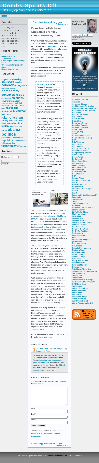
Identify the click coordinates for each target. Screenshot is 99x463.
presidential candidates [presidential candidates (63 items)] (12, 138)
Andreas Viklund (74, 459)
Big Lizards (77, 117)
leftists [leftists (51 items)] (20, 121)
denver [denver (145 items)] (6, 94)
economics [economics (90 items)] (18, 95)
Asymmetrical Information (83, 110)
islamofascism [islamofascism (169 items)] (12, 117)
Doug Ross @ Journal (81, 153)
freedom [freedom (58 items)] (12, 103)
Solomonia (76, 267)
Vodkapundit (77, 286)
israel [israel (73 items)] (4, 120)
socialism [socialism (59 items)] (21, 140)
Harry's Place (78, 178)
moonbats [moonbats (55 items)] (14, 126)
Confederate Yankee (81, 136)
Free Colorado (78, 165)
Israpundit (76, 197)
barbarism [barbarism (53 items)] (14, 80)
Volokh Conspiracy (80, 288)
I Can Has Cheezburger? (82, 189)
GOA (74, 176)
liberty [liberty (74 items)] (4, 123)
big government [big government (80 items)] (11, 80)
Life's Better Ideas (80, 212)
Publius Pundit (78, 252)
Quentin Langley (79, 256)
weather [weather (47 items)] (23, 146)
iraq (49, 360)
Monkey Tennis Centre (82, 222)
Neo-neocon (77, 227)
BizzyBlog (76, 121)
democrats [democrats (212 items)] (10, 91)
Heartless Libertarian (81, 180)
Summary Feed (59, 349)
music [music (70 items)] (4, 130)
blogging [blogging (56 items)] (18, 82)
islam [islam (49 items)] (9, 114)
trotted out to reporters (41, 251)
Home (4, 16)
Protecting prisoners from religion (47, 22)
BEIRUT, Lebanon (44, 84)
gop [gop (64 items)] (11, 105)
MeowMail (76, 216)
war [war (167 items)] (17, 146)
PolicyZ (75, 237)
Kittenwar (76, 206)
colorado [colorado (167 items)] (8, 85)
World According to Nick (82, 303)
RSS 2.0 (62, 365)
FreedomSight (78, 170)
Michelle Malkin (79, 220)
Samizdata (76, 258)
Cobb (74, 134)
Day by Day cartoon (80, 148)
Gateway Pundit (79, 172)
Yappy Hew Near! (8, 58)
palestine (41, 362)
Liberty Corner (78, 210)
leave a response (50, 367)
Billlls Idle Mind (78, 119)
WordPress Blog (79, 299)
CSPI (74, 140)
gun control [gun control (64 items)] (19, 105)
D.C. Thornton (78, 142)
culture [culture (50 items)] (12, 88)
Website (33, 423)
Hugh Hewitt (77, 186)
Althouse (76, 102)
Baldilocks (76, 112)
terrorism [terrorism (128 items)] (7, 145)
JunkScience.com (80, 203)
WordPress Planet (80, 301)
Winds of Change (79, 297)
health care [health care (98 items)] (12, 107)
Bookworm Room (79, 123)
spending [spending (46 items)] (11, 143)
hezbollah (43, 360)
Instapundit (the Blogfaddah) (84, 195)
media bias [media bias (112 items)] (15, 123)
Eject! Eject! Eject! (80, 161)
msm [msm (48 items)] (20, 126)
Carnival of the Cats (80, 127)
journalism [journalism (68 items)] (12, 120)
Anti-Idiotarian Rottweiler (83, 106)
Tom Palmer (77, 278)
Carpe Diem (77, 129)
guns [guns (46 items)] (3, 108)
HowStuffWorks (79, 184)
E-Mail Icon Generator (78, 39)
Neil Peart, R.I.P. (8, 56)
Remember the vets (9, 69)
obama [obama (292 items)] (14, 129)
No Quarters (77, 233)
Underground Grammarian (83, 282)
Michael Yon (77, 218)
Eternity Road (78, 163)
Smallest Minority (79, 265)
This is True (77, 275)
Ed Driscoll (77, 159)
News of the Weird (80, 229)
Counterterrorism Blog (82, 138)
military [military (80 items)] (5, 126)
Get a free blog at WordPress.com (31, 459)
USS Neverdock (79, 284)
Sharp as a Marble (80, 261)
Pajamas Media (78, 235)
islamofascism (57, 360)
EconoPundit (77, 157)
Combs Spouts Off (30, 5)
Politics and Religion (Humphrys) (81, 240)
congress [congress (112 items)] (21, 85)
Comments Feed (43, 351)
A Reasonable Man (80, 100)
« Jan (3, 46)
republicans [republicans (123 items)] (9, 140)
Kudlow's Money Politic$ (82, 208)
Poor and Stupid (79, 244)
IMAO (74, 193)
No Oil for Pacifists (80, 231)
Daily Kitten (77, 144)
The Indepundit (78, 273)
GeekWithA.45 (78, 174)
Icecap (75, 191)
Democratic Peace (80, 150)
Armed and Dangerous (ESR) (84, 108)
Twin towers (61, 24)
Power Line (77, 246)
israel (35, 362)
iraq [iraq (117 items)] (3, 114)
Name (33, 412)
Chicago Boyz (78, 131)
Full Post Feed (42, 349)
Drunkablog (77, 155)
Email (33, 417)
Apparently (53, 46)
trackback (36, 370)
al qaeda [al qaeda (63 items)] (5, 79)
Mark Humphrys (79, 214)
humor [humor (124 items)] (21, 111)
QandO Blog (77, 254)
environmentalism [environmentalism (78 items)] (10, 101)
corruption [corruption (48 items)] (5, 88)
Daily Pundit (77, 146)
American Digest (79, 104)
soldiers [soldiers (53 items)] (4, 143)
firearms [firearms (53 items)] (4, 103)
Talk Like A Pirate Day (81, 269)
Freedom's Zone (79, 167)
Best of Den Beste (80, 114)
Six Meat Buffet (78, 263)
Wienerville (77, 292)
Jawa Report (77, 199)
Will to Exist (77, 294)
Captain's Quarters (80, 125)
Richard (43, 36)
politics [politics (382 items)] (8, 134)
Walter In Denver (79, 290)
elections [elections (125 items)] (18, 98)
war (47, 362)
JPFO (74, 201)
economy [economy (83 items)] (6, 98)
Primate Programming (81, 248)
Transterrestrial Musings (82, 280)
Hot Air (75, 182)
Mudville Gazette (79, 225)
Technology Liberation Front (84, 271)
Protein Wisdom (79, 250)
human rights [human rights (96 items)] (9, 111)
